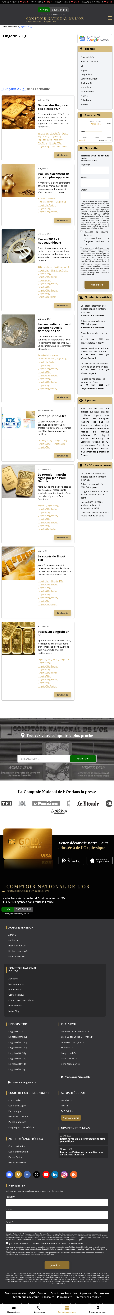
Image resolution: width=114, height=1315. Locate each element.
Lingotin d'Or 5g (16, 1069)
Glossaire (48, 1297)
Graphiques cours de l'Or (21, 1127)
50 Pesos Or (67, 1047)
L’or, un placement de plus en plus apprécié (53, 175)
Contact (42, 1293)
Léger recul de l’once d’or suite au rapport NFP (70, 1304)
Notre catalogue (71, 1118)
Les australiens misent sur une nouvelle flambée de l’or (54, 327)
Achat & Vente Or (20, 927)
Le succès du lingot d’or (51, 558)
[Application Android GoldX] (71, 861)
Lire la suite (62, 155)
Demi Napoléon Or (70, 1064)
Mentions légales (15, 1293)
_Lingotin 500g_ (44, 287)
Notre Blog (13, 1011)
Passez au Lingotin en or (53, 633)
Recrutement (15, 1005)
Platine (84, 95)
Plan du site (64, 1297)
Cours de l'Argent (89, 78)
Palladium (86, 100)
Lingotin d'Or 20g (17, 1058)
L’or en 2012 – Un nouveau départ (50, 241)
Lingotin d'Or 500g (17, 1037)
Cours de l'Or (87, 57)
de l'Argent (40, 1093)
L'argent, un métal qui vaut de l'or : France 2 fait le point (94, 494)
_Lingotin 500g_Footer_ (48, 290)
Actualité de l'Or (73, 1093)
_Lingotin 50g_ (44, 146)
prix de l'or (57, 355)
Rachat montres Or (18, 951)
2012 (40, 267)
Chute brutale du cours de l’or (94, 335)
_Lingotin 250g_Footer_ (48, 211)
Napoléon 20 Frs (45, 139)
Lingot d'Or (55, 133)
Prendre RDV (15, 989)
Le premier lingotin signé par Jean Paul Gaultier (52, 477)
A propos (90, 400)
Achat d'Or (34, 898)
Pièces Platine (15, 1157)
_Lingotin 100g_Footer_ (48, 276)
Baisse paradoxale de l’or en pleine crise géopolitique (95, 350)
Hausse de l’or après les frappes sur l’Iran (93, 380)
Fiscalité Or (66, 1100)
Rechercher (85, 758)
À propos (13, 978)
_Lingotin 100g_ (44, 273)
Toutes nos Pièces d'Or (75, 1076)
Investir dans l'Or (89, 61)
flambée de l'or (44, 355)
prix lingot (48, 267)
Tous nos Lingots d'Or (22, 1082)
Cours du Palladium (18, 1151)
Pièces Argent (15, 1111)
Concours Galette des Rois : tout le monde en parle (95, 514)
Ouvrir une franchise (64, 1293)
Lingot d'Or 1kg (16, 1031)
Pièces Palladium (17, 1162)
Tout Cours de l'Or (62, 267)
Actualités (13, 26)
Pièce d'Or (58, 139)
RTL (109, 803)
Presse (101, 315)
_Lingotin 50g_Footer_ (47, 296)
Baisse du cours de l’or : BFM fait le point (93, 322)
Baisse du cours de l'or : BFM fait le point (93, 486)
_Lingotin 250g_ (55, 143)
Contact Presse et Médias (21, 1000)
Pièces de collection (18, 1116)
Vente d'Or (58, 898)
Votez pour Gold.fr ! (52, 416)
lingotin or (65, 659)
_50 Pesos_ (51, 198)
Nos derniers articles (98, 297)
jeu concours (43, 133)
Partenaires (101, 1293)
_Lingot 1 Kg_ (61, 201)
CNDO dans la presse (98, 465)
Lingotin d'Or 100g (17, 1047)
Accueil (4, 26)
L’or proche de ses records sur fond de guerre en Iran (94, 365)
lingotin (65, 133)
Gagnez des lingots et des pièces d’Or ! (53, 107)
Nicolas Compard (88, 358)
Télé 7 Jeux (42, 143)
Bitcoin (84, 104)
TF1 (7, 803)
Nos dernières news (75, 1128)
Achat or (41, 198)
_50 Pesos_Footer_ (46, 201)
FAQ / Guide (67, 1111)
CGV (32, 1293)
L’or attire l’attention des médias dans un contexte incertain (93, 308)
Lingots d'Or (17, 1024)
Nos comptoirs (15, 984)
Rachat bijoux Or (17, 945)
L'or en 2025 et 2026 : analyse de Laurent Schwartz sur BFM (92, 505)
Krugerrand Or (68, 1053)
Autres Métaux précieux (25, 1139)
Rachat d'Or (87, 82)
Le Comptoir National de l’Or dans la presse (57, 791)
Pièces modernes (17, 1122)
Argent (84, 70)
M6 (22, 803)
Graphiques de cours (26, 1297)
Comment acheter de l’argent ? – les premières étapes (25, 1304)
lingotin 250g (43, 136)
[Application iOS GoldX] (100, 861)
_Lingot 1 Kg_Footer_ (47, 205)
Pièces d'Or (69, 1024)
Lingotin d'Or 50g (17, 1053)
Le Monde (88, 803)
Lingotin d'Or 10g (17, 1064)
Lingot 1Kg (42, 659)
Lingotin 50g (56, 136)
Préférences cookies (88, 1297)
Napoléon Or (87, 91)
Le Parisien (46, 803)
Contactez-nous (16, 995)
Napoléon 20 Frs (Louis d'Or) (75, 1031)
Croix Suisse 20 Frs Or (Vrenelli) (77, 1037)
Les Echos (59, 811)
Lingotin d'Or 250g (17, 1042)
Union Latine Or (69, 1058)
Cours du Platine (16, 1146)
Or (39, 440)
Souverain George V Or (73, 1042)
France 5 (68, 803)
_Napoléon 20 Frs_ (60, 146)
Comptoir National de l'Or (92, 342)
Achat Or (12, 935)
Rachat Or (13, 940)
